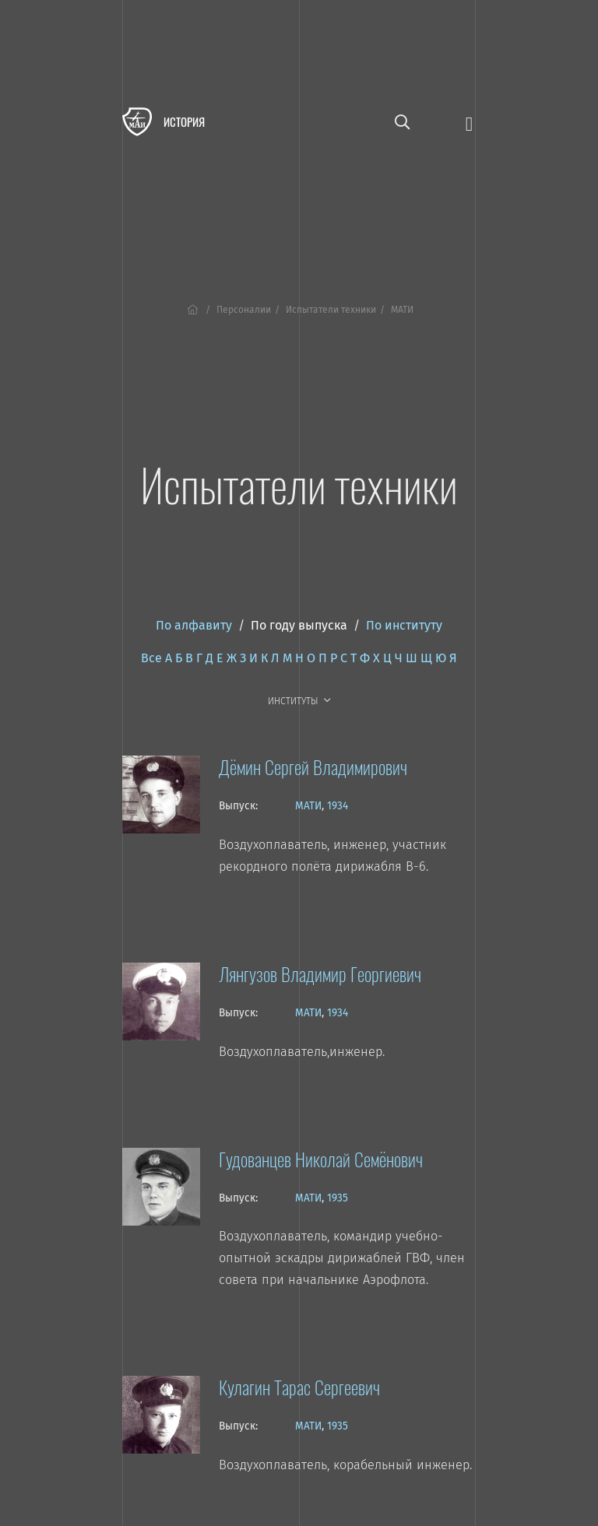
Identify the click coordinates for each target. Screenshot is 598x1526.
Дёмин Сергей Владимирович (313, 766)
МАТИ (308, 805)
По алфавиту (194, 625)
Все (151, 658)
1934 (337, 805)
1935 (337, 1198)
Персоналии (243, 309)
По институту (404, 625)
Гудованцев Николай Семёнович (321, 1159)
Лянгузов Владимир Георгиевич (320, 973)
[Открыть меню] (469, 122)
